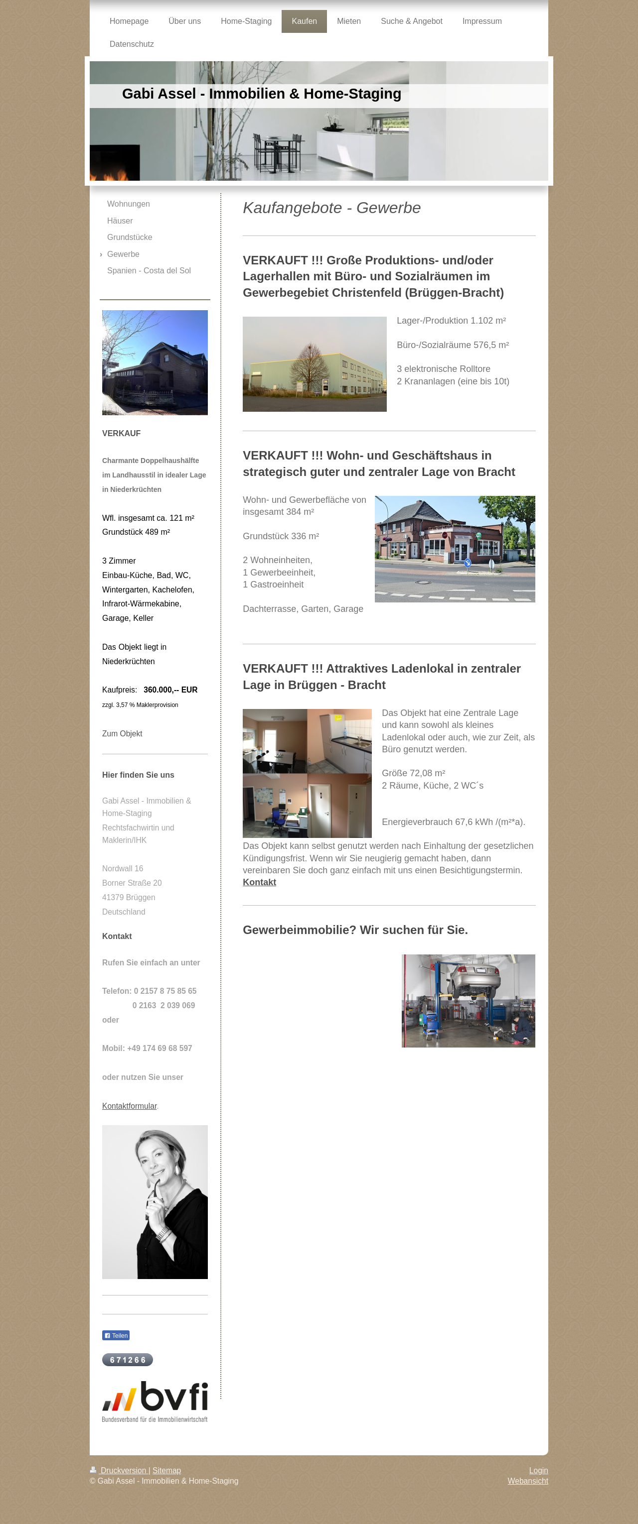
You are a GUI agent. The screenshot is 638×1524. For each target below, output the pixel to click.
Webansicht (528, 1481)
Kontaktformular (129, 1106)
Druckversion (119, 1470)
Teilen (116, 1335)
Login (538, 1470)
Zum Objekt (122, 733)
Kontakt (259, 882)
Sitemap (167, 1470)
